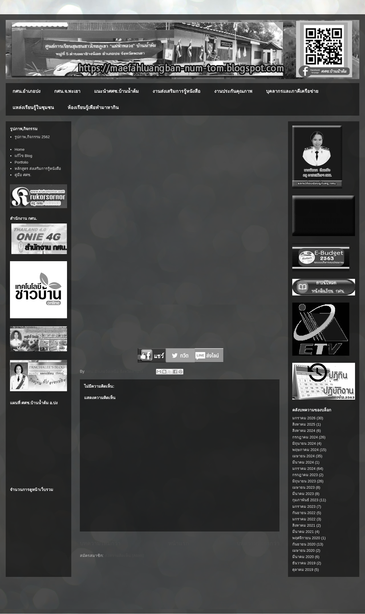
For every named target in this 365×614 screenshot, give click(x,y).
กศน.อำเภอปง (26, 91)
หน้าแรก (178, 543)
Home (20, 149)
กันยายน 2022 (304, 513)
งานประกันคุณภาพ (233, 91)
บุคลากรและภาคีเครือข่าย (292, 91)
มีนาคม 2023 (303, 494)
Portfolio (21, 162)
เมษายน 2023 (303, 487)
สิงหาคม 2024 (303, 430)
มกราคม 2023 (304, 506)
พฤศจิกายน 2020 (306, 538)
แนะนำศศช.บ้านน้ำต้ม (116, 91)
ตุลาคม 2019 (302, 569)
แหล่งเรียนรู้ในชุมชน (33, 107)
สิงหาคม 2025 (303, 424)
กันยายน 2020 (304, 544)
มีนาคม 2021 (303, 532)
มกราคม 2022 (304, 519)
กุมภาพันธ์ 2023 (305, 500)
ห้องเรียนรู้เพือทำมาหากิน (93, 107)
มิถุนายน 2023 (304, 481)
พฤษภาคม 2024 (305, 450)
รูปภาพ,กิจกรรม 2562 (32, 137)
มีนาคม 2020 (303, 557)
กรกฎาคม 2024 (305, 437)
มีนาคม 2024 (303, 462)
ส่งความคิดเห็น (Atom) (124, 555)
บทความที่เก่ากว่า (258, 543)
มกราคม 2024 (304, 468)
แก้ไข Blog (23, 156)
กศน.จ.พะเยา (67, 91)
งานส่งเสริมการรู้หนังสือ (176, 91)
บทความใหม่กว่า (100, 543)
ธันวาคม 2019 (304, 563)
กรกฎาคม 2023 (305, 475)
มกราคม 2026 (304, 418)
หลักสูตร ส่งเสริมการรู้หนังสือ (38, 168)
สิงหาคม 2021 (303, 525)
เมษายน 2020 (303, 550)
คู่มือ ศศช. (23, 175)
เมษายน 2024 (303, 456)
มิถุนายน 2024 (304, 443)
